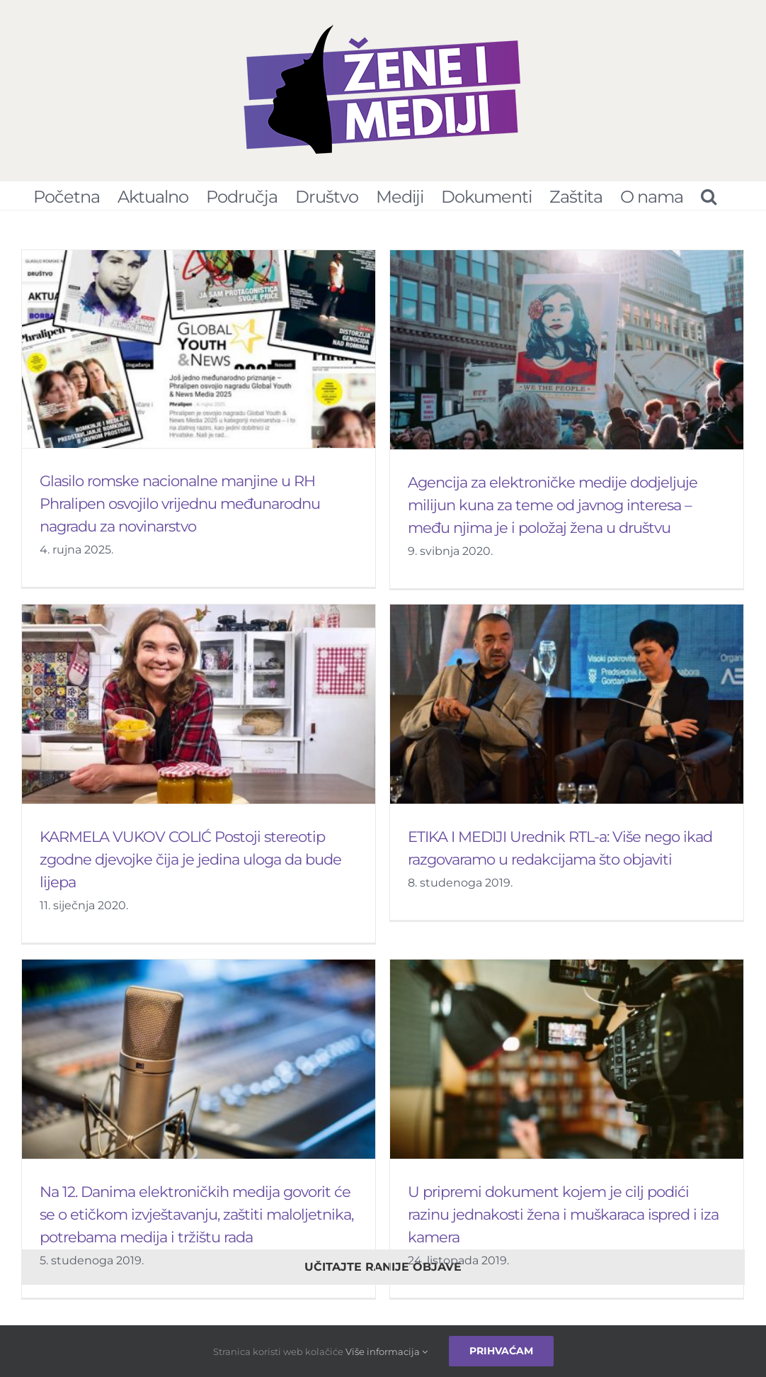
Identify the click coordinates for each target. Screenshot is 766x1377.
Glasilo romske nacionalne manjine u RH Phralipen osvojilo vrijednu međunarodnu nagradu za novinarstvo (180, 503)
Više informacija (386, 1351)
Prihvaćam (501, 1350)
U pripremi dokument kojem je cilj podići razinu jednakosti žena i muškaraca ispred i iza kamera (573, 1186)
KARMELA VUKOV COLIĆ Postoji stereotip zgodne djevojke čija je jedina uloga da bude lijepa (227, 833)
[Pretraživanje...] (708, 195)
